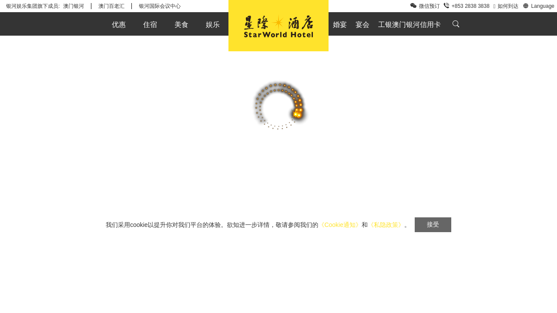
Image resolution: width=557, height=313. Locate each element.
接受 (433, 224)
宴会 (362, 24)
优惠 (119, 24)
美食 (181, 24)
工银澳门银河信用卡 (409, 24)
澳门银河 (73, 6)
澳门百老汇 (111, 6)
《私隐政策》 (386, 224)
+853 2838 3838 (466, 6)
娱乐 (213, 24)
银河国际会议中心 (160, 6)
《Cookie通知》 (340, 224)
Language (538, 5)
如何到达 (506, 6)
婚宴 (340, 24)
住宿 (150, 24)
